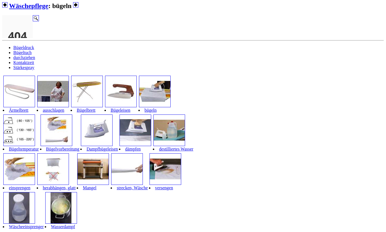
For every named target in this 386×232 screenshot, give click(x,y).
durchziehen (24, 57)
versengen (164, 187)
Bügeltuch (22, 52)
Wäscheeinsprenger (26, 226)
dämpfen (133, 149)
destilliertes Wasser (176, 149)
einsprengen (19, 187)
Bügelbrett (86, 110)
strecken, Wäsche (132, 187)
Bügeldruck (23, 47)
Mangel (89, 187)
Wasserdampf (63, 226)
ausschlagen (53, 110)
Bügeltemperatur (24, 149)
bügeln (151, 110)
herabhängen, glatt (59, 187)
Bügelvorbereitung (62, 149)
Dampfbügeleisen (102, 149)
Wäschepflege (28, 5)
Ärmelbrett (18, 110)
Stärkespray (23, 67)
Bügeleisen (120, 110)
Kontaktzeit (23, 62)
